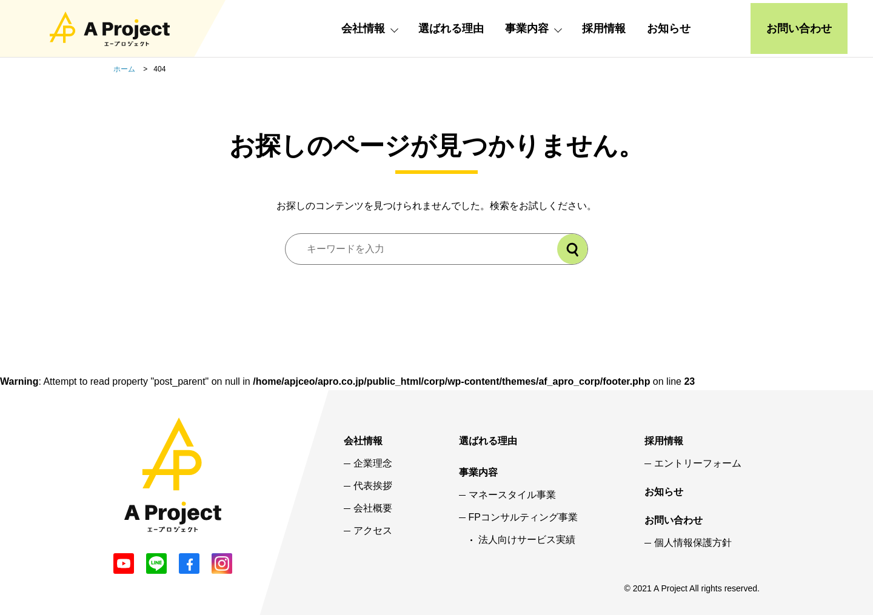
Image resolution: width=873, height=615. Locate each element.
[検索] (572, 249)
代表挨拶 (372, 486)
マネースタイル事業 (512, 495)
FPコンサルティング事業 (523, 517)
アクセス (372, 531)
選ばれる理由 (451, 28)
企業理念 (372, 463)
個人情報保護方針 (693, 543)
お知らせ (669, 28)
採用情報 (604, 28)
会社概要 (372, 508)
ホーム (124, 69)
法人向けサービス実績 (526, 540)
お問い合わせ (799, 28)
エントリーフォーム (697, 463)
